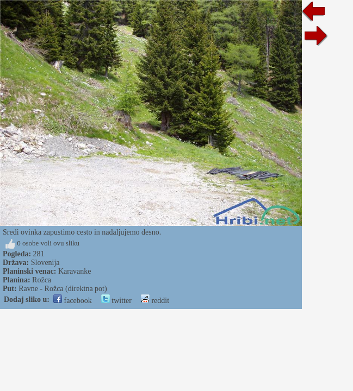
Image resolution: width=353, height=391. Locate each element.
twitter (116, 301)
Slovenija (45, 262)
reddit (155, 301)
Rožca (41, 280)
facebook (72, 301)
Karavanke (74, 271)
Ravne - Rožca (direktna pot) (62, 289)
